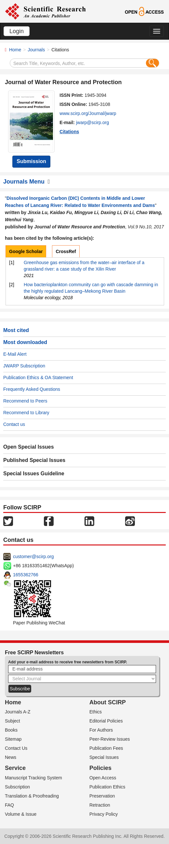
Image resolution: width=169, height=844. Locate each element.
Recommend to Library (26, 412)
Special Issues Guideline (33, 473)
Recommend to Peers (25, 400)
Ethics (95, 711)
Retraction (99, 805)
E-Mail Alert (15, 354)
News (10, 757)
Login (16, 31)
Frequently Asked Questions (31, 389)
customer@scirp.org (33, 556)
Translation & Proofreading (32, 796)
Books (11, 730)
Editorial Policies (106, 720)
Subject (12, 720)
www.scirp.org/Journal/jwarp (87, 113)
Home (15, 49)
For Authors (101, 730)
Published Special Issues (34, 460)
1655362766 (25, 574)
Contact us (14, 424)
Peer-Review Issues (109, 739)
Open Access (102, 777)
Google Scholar (26, 251)
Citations (69, 131)
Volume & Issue (20, 814)
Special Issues (104, 757)
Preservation (102, 796)
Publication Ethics (107, 786)
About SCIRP (107, 702)
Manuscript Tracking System (33, 777)
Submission (31, 161)
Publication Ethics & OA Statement (38, 377)
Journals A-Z (18, 711)
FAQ (9, 805)
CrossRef (66, 251)
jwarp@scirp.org (92, 122)
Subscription (17, 786)
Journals (36, 49)
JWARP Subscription (24, 365)
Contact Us (16, 748)
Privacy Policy (103, 814)
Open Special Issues (28, 447)
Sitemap (13, 739)
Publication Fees (106, 748)
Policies (100, 768)
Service (15, 768)
